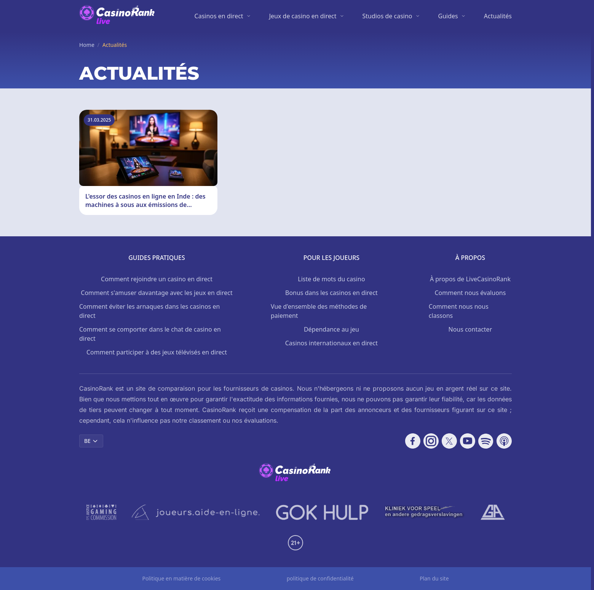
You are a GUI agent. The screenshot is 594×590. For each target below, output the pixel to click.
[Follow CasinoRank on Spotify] (485, 441)
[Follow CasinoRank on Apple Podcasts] (504, 441)
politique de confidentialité (320, 578)
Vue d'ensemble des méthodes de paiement (319, 311)
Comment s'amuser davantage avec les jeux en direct (156, 293)
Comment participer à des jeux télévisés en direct (156, 352)
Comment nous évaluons (470, 293)
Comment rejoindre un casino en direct (156, 279)
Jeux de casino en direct (303, 16)
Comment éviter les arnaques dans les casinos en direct (149, 311)
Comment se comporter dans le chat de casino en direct (150, 334)
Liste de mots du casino (331, 279)
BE (91, 440)
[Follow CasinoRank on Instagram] (431, 441)
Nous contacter (470, 329)
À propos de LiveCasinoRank (470, 279)
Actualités (498, 16)
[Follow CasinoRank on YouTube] (467, 441)
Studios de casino (387, 16)
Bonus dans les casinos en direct (331, 293)
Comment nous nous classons (459, 311)
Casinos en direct (219, 16)
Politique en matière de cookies (181, 578)
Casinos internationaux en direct (331, 343)
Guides (448, 16)
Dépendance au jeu (331, 329)
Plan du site (434, 578)
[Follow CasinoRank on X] (449, 441)
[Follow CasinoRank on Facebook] (412, 441)
